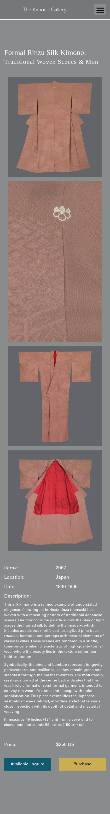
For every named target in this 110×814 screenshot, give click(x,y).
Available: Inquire (27, 764)
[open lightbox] (55, 127)
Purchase (82, 764)
